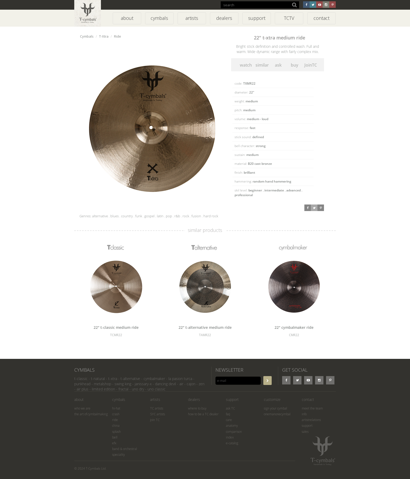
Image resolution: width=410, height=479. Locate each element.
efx (114, 443)
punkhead (82, 383)
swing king (123, 383)
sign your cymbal (275, 408)
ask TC (230, 408)
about (79, 399)
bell (114, 437)
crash (115, 414)
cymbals (118, 399)
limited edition (103, 389)
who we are (82, 408)
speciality (118, 454)
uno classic (156, 389)
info (304, 414)
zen (201, 383)
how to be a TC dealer (203, 414)
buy (294, 65)
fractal (123, 389)
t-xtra (112, 378)
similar (262, 65)
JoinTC (310, 65)
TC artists (156, 408)
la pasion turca (180, 378)
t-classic (81, 378)
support (232, 399)
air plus (82, 389)
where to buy (197, 408)
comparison (234, 431)
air (181, 383)
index (230, 437)
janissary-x (143, 383)
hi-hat (116, 408)
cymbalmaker (154, 378)
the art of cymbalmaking (91, 414)
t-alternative (130, 378)
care (229, 420)
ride (115, 420)
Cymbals (87, 36)
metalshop (102, 383)
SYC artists (157, 414)
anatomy (232, 425)
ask (278, 65)
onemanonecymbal (277, 414)
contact (308, 399)
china (115, 425)
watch (246, 65)
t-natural (98, 378)
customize (272, 399)
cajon (191, 383)
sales (305, 431)
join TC (155, 420)
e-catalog (232, 443)
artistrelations (311, 420)
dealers (194, 399)
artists (155, 399)
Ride (117, 36)
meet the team (312, 408)
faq (228, 414)
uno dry (138, 389)
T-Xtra (104, 36)
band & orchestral (124, 449)
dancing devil (165, 383)
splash (116, 431)
